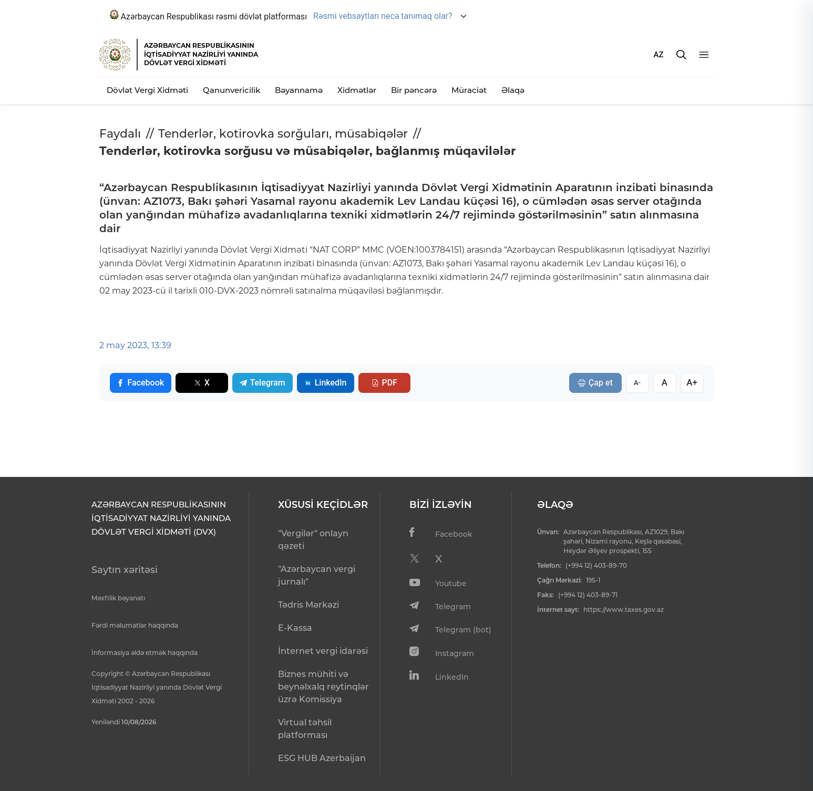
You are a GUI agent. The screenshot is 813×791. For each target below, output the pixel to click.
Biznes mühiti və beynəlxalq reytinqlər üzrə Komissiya (323, 686)
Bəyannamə (299, 90)
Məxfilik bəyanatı (118, 598)
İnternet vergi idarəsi (323, 651)
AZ (659, 54)
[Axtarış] (681, 55)
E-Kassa (295, 628)
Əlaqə (512, 90)
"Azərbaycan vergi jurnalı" (316, 575)
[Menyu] (704, 55)
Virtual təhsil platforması (305, 728)
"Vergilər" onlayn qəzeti (313, 539)
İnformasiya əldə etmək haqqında (144, 653)
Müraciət (469, 90)
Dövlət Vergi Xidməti (147, 90)
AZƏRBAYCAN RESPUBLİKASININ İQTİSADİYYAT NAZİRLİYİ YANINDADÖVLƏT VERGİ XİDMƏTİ (201, 54)
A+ (691, 382)
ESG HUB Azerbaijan (322, 758)
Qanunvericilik (231, 90)
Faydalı (120, 134)
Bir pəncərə (414, 90)
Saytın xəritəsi (124, 570)
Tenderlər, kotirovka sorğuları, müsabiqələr (283, 134)
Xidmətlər (356, 90)
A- (637, 383)
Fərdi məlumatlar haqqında (134, 625)
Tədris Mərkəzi (308, 605)
